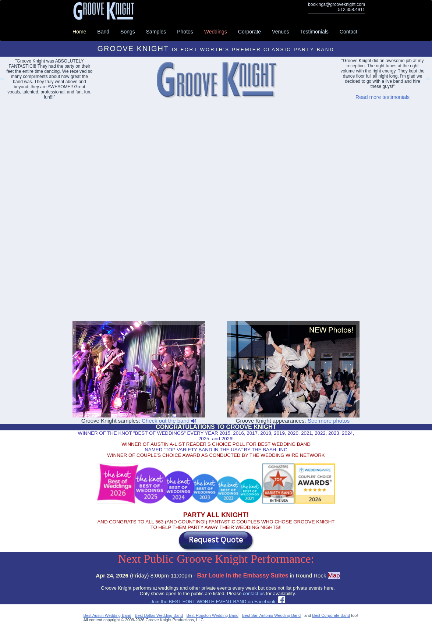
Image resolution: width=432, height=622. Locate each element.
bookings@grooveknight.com (336, 4)
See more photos (329, 420)
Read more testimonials (382, 97)
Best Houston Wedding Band (212, 615)
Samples (156, 32)
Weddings (215, 32)
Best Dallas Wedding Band (159, 615)
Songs (127, 32)
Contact (348, 32)
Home (79, 32)
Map (334, 575)
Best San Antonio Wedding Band (271, 615)
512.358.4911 (351, 9)
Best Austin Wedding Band (107, 615)
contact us (254, 593)
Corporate (249, 32)
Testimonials (314, 32)
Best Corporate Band (331, 615)
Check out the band (169, 420)
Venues (280, 32)
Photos (185, 32)
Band (103, 32)
